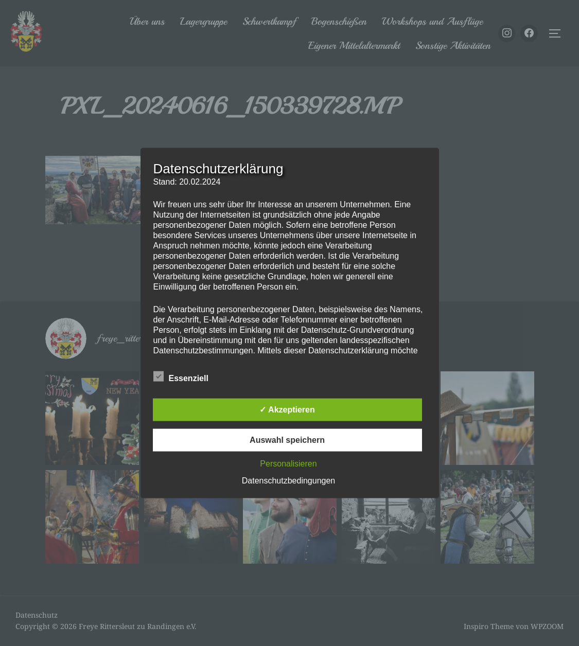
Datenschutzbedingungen (288, 480)
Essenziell (180, 376)
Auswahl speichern (287, 439)
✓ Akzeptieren (287, 409)
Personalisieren (288, 463)
